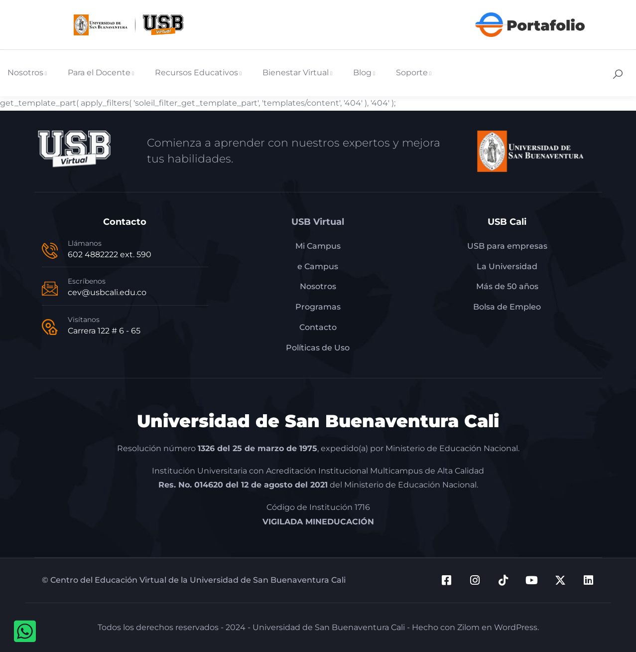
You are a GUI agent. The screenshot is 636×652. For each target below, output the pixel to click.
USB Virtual (317, 221)
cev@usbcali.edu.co (107, 292)
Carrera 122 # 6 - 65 (104, 330)
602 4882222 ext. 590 (109, 254)
